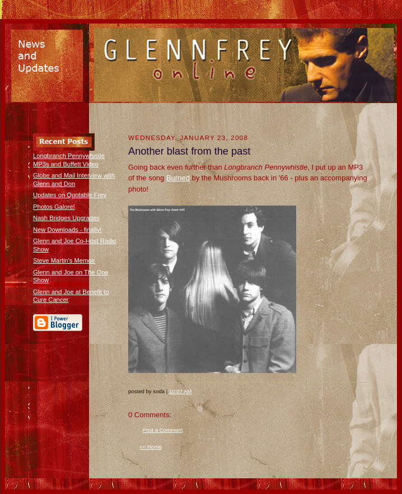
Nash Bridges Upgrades (66, 218)
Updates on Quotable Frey (69, 195)
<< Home (150, 447)
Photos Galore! (54, 206)
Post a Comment (163, 430)
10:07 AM (180, 391)
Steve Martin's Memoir (64, 260)
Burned (178, 178)
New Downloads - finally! (67, 229)
